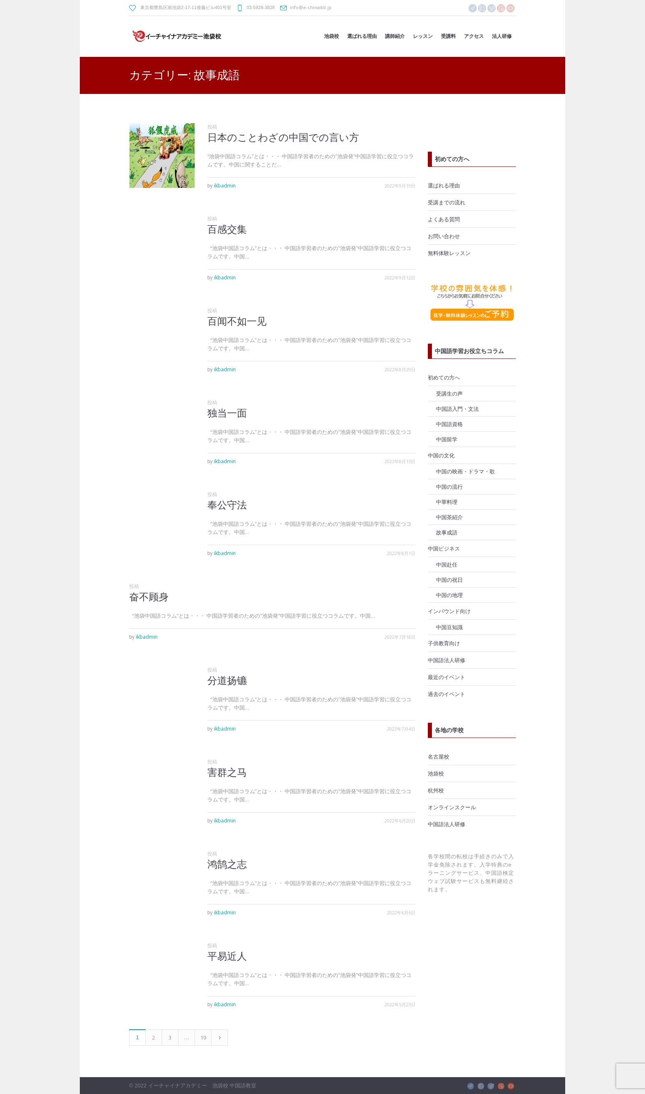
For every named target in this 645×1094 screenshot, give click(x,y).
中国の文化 (441, 455)
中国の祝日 (449, 579)
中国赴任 (446, 564)
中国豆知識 (449, 627)
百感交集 (227, 229)
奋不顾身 (149, 597)
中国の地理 (449, 595)
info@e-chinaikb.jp (311, 7)
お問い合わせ (444, 236)
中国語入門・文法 (457, 408)
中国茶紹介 (449, 517)
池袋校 (436, 773)
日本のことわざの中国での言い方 (283, 137)
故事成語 (446, 532)
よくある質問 (444, 219)
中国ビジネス (444, 548)
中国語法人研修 (446, 660)
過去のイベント (446, 694)
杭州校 (436, 790)
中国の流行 (449, 486)
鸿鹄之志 (227, 864)
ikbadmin (225, 185)
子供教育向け (444, 643)
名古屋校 (438, 756)
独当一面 (227, 413)
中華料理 (446, 502)
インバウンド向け (449, 611)
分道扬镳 (227, 680)
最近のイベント (446, 677)
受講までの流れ (446, 202)
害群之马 (227, 772)
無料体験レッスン (449, 253)
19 (203, 1037)
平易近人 (227, 956)
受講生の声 (449, 393)
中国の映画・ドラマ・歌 (465, 471)
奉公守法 (227, 505)
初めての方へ (444, 377)
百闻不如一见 (237, 321)
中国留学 (446, 439)
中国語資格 (449, 424)
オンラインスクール (452, 807)
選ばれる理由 (444, 185)
